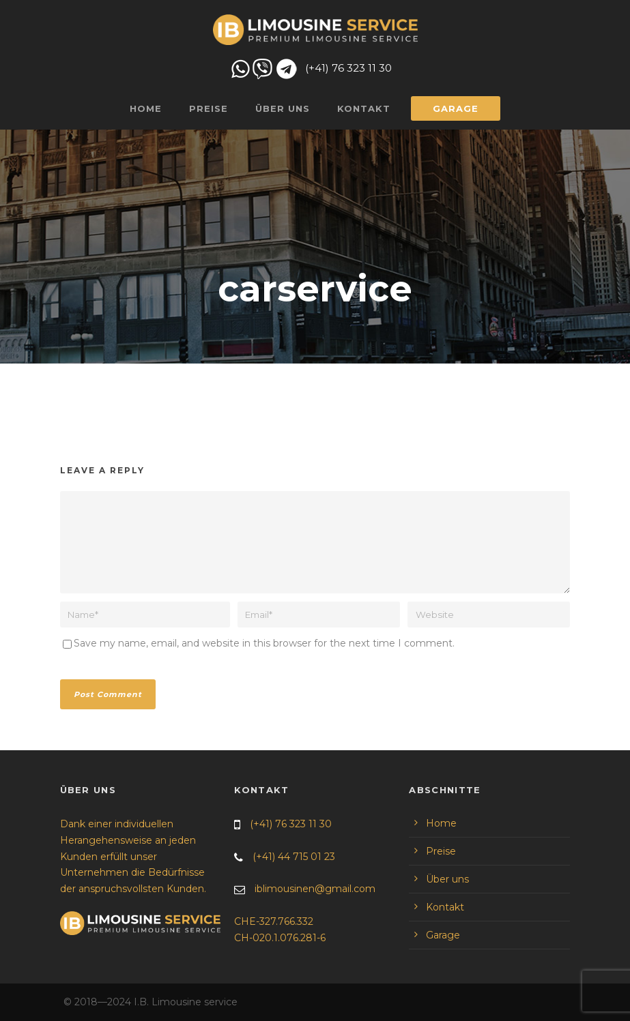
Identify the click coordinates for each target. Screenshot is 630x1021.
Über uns (282, 108)
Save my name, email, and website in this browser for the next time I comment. (264, 643)
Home (146, 108)
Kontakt (363, 108)
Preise (208, 108)
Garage (455, 108)
